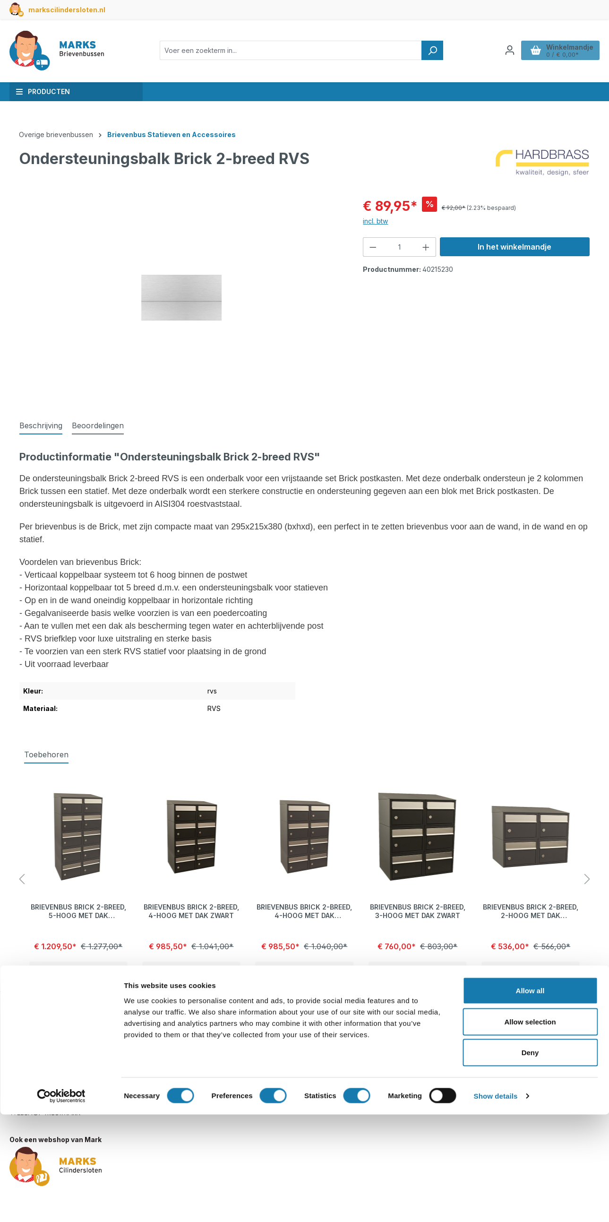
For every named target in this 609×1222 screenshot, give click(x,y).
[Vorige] (22, 879)
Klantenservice (247, 1020)
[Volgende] (587, 879)
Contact (235, 1043)
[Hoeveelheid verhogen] (426, 247)
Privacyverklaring (452, 1056)
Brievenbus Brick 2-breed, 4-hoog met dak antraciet (304, 911)
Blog (431, 1043)
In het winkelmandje (514, 246)
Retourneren (242, 1069)
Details (78, 971)
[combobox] (291, 50)
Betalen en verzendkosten (264, 1056)
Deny (530, 1160)
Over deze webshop (457, 1020)
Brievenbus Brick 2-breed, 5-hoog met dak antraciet (78, 911)
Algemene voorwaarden (463, 1069)
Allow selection (530, 1129)
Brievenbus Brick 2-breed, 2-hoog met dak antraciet (530, 911)
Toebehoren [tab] (46, 754)
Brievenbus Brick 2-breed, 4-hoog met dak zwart (191, 911)
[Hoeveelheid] (399, 247)
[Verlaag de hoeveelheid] (373, 247)
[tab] (40, 425)
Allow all (530, 1098)
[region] (181, 297)
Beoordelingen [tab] (98, 425)
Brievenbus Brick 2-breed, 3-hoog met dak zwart (417, 911)
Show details (496, 1203)
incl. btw (375, 221)
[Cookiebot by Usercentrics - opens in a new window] (61, 1203)
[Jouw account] (509, 50)
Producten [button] (43, 91)
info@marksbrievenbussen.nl (64, 1062)
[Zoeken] (432, 50)
